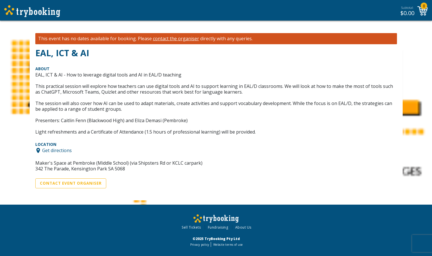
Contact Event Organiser (71, 183)
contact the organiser (176, 38)
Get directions (57, 150)
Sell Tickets (191, 227)
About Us (243, 227)
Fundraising (218, 227)
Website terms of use (228, 245)
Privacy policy (199, 245)
